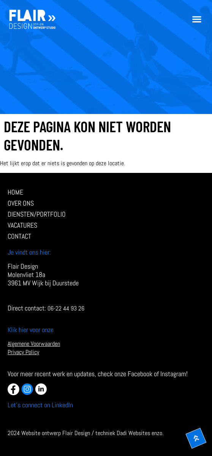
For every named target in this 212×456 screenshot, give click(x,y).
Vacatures (22, 225)
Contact (19, 236)
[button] (197, 19)
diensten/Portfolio (39, 214)
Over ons (21, 203)
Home (15, 192)
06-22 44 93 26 (65, 308)
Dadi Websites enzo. (140, 433)
